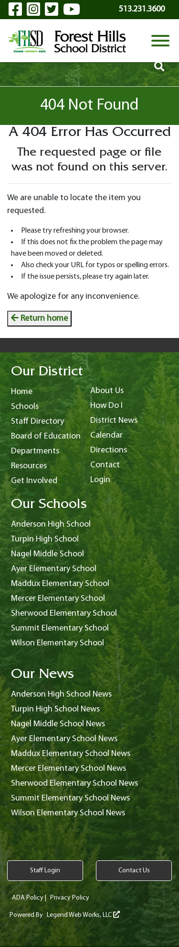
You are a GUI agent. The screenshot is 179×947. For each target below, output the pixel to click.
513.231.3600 (142, 9)
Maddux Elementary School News (70, 753)
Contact (105, 465)
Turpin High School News (55, 709)
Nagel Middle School (47, 554)
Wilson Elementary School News (68, 813)
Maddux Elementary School (60, 583)
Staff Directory (37, 421)
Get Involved (34, 480)
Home (21, 391)
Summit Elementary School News (70, 798)
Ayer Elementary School (53, 569)
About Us (107, 390)
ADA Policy (27, 898)
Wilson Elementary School (57, 643)
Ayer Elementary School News (64, 739)
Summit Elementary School (60, 628)
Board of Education (46, 436)
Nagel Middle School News (58, 724)
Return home (39, 318)
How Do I (106, 405)
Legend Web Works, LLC (83, 915)
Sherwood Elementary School (64, 613)
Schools (25, 406)
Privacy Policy (69, 898)
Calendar (106, 435)
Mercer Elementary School (58, 598)
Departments (35, 451)
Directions (108, 450)
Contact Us (134, 870)
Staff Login (45, 870)
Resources (29, 466)
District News (113, 420)
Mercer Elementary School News (68, 768)
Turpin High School (45, 539)
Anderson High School (51, 524)
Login (100, 480)
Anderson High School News (61, 694)
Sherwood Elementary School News (74, 783)
